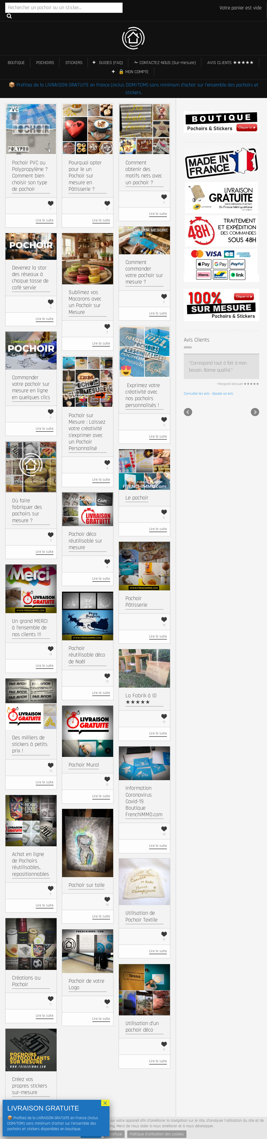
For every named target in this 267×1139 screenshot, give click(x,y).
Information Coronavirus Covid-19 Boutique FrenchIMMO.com (143, 801)
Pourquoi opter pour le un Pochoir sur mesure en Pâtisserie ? (85, 176)
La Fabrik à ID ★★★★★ (141, 699)
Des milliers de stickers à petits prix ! (29, 744)
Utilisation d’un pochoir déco (142, 1026)
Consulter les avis (197, 394)
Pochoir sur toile (87, 885)
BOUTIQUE (16, 63)
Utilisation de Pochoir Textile (141, 916)
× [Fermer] (105, 1103)
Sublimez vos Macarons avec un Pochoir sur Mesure (85, 302)
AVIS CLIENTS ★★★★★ (230, 63)
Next (255, 412)
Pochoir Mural (84, 764)
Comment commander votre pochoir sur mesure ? (144, 272)
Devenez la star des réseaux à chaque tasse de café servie (30, 277)
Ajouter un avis (222, 394)
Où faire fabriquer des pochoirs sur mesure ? (27, 510)
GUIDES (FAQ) (111, 63)
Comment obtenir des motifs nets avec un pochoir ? (143, 172)
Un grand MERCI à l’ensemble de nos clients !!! (30, 628)
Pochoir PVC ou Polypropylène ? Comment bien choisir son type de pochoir (30, 176)
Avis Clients (196, 339)
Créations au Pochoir (26, 981)
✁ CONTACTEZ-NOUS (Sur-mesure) (165, 63)
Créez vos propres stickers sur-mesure (29, 1086)
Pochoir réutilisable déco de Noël (87, 655)
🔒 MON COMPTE (133, 72)
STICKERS (73, 63)
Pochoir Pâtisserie (136, 601)
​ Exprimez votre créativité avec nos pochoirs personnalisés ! (142, 395)
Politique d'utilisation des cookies (157, 1134)
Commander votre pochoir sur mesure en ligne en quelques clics (31, 387)
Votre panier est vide (241, 7)
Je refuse (114, 1134)
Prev (188, 412)
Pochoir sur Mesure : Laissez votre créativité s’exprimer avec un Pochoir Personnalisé (87, 432)
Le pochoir (136, 497)
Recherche (9, 16)
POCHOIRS (45, 63)
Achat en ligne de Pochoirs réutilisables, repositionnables (30, 864)
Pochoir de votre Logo (86, 984)
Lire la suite (44, 220)
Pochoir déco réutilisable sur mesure (85, 541)
